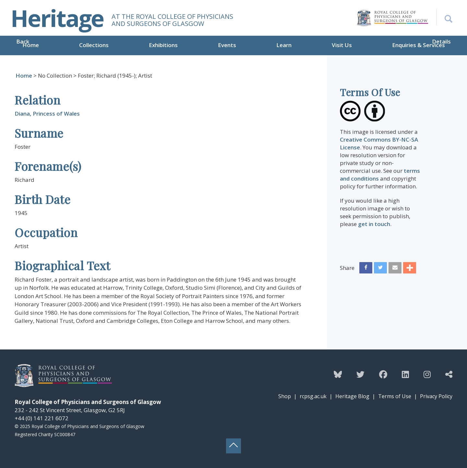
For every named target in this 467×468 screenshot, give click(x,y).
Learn (284, 45)
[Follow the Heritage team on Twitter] (360, 374)
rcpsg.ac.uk (313, 396)
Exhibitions (163, 45)
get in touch (374, 224)
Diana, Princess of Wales (47, 113)
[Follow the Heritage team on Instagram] (427, 374)
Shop (284, 396)
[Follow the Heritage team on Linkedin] (405, 374)
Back (22, 41)
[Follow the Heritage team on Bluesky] (338, 374)
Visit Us (342, 45)
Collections (94, 45)
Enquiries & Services (418, 45)
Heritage (57, 18)
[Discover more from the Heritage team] (448, 374)
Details (441, 41)
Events (227, 45)
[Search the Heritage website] (444, 17)
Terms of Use (394, 396)
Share (347, 268)
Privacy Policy (436, 396)
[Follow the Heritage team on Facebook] (383, 374)
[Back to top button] (233, 445)
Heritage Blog (352, 396)
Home (30, 45)
